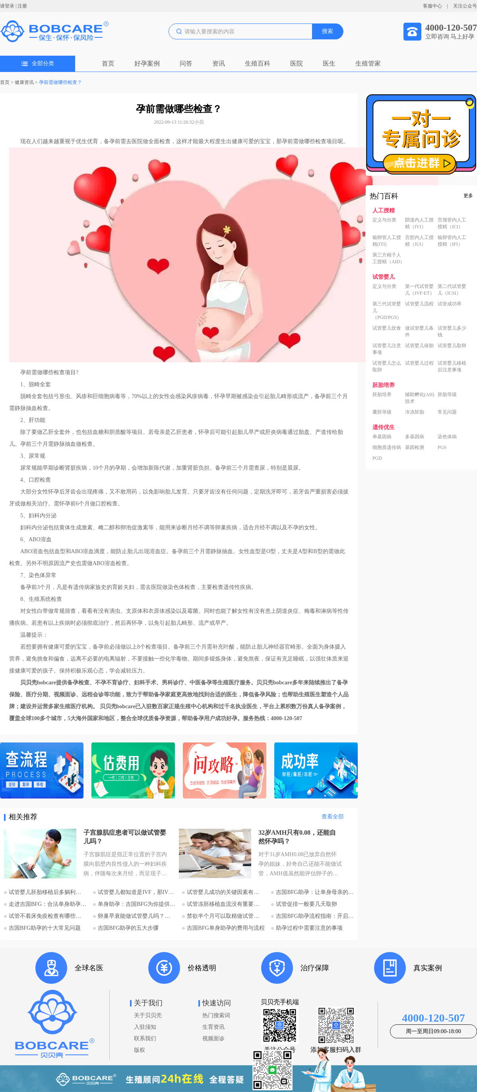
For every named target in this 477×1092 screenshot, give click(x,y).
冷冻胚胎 (414, 412)
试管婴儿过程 (419, 363)
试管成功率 (449, 304)
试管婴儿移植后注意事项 (452, 366)
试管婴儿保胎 (419, 345)
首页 (108, 63)
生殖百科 (257, 63)
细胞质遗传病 (386, 447)
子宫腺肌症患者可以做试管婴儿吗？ (124, 837)
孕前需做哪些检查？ (60, 82)
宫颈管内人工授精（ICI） (452, 223)
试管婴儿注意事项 (386, 349)
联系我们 (145, 1038)
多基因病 (414, 436)
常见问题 (447, 412)
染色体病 (447, 436)
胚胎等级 (447, 394)
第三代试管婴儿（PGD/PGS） (386, 310)
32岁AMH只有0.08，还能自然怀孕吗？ (297, 837)
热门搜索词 (216, 1015)
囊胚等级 (382, 412)
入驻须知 (145, 1027)
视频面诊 (213, 1038)
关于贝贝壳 (148, 1015)
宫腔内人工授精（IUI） (419, 241)
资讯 (218, 63)
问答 (186, 63)
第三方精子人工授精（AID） (388, 258)
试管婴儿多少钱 (452, 331)
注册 (22, 6)
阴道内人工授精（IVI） (419, 223)
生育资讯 (213, 1027)
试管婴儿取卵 (452, 345)
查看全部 (333, 817)
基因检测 (414, 447)
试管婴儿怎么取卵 (386, 366)
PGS (442, 447)
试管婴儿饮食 (386, 328)
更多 (468, 195)
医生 (329, 63)
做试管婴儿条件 (419, 331)
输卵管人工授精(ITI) (386, 241)
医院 (296, 63)
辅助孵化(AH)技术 (419, 398)
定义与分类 (384, 220)
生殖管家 (368, 63)
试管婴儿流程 (419, 304)
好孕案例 (147, 63)
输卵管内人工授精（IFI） (452, 241)
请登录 (7, 6)
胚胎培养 (382, 394)
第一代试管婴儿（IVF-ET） (419, 290)
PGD (377, 458)
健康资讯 (24, 82)
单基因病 (382, 436)
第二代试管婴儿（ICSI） (452, 290)
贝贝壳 (28, 683)
